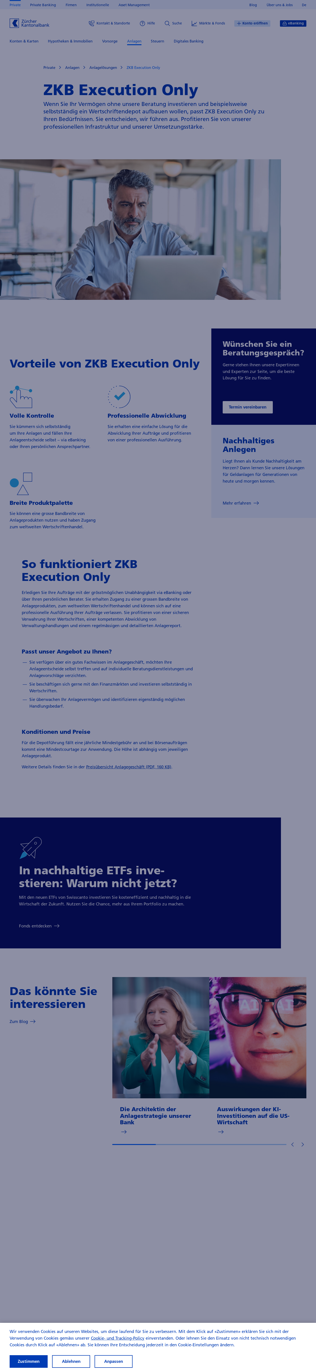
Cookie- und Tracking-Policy (117, 1343)
